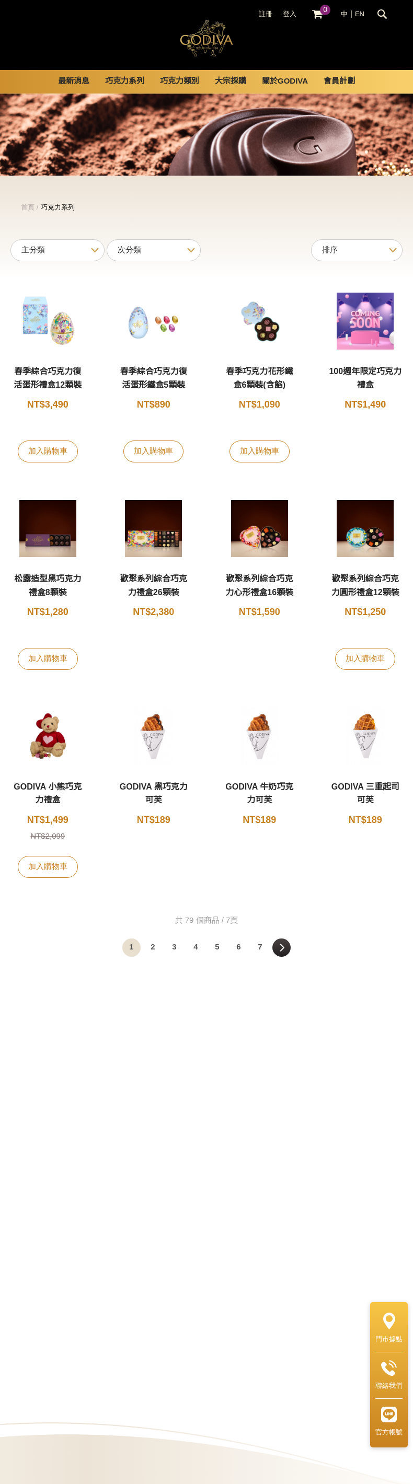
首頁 (28, 220)
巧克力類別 (179, 94)
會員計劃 (339, 94)
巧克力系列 (124, 94)
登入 (289, 14)
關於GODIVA (285, 94)
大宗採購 (230, 94)
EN (359, 14)
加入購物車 (47, 464)
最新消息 (73, 94)
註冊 (265, 14)
